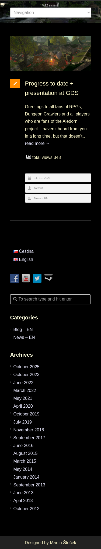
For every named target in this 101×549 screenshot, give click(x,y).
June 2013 (23, 492)
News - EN (41, 198)
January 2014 (26, 477)
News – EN (24, 337)
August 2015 (25, 453)
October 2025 (26, 366)
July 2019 (22, 422)
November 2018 (28, 430)
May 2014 (22, 469)
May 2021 (22, 398)
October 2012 (26, 508)
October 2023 (26, 374)
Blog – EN (23, 329)
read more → (37, 143)
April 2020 (23, 406)
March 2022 (24, 390)
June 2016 (23, 445)
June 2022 (23, 382)
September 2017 (29, 437)
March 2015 (24, 461)
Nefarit (38, 188)
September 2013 (29, 485)
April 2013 (23, 500)
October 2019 (26, 414)
